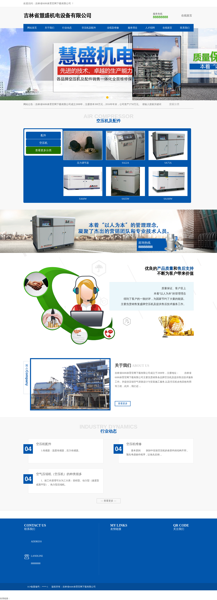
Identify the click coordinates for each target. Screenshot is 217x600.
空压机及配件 (89, 27)
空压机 (43, 142)
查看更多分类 (43, 150)
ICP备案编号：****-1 (37, 586)
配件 (43, 135)
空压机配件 (43, 444)
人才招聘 (150, 27)
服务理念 (132, 27)
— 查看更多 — (108, 501)
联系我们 (185, 27)
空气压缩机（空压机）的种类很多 (59, 474)
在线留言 (186, 15)
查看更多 (122, 403)
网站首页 (32, 27)
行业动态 (67, 27)
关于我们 (49, 27)
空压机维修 (134, 444)
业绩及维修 (113, 27)
